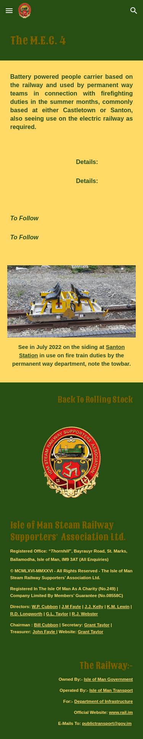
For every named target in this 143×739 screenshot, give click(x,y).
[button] (9, 10)
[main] (71, 40)
